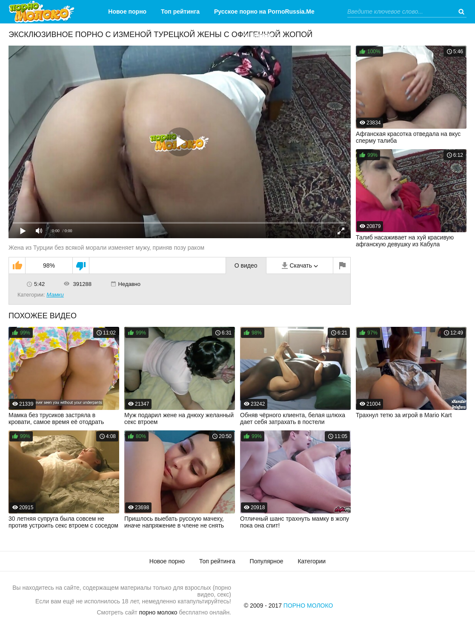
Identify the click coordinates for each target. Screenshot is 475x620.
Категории (258, 35)
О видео (246, 265)
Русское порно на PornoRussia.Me (264, 11)
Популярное (266, 561)
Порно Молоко (308, 605)
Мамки (55, 294)
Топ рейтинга (180, 11)
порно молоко (158, 612)
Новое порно (127, 11)
